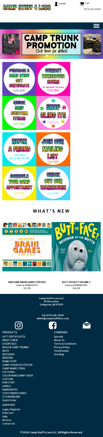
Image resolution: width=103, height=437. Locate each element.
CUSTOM (7, 379)
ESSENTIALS (9, 343)
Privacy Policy (62, 347)
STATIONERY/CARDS (14, 393)
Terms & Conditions (65, 343)
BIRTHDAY (8, 354)
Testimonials (61, 350)
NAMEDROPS (10, 389)
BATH (5, 350)
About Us (59, 340)
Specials (58, 336)
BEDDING (7, 357)
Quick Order (9, 400)
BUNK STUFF (9, 361)
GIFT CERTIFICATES (13, 336)
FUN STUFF (8, 382)
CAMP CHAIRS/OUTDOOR (17, 364)
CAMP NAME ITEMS (13, 368)
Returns (6, 420)
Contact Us (8, 423)
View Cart (8, 412)
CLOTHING (8, 371)
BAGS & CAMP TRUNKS (15, 347)
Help (5, 416)
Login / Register (11, 409)
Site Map (59, 354)
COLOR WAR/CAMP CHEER (17, 375)
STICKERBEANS (11, 396)
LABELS (6, 386)
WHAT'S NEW (10, 340)
